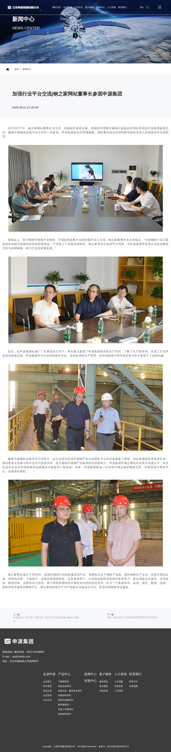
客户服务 (89, 7)
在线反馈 (103, 690)
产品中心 (78, 7)
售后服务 (103, 686)
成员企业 (47, 690)
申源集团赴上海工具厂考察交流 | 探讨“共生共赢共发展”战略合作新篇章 (46, 619)
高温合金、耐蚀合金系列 (70, 690)
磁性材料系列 (64, 714)
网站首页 (56, 7)
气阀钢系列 (63, 681)
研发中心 (90, 680)
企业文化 (47, 700)
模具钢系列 (63, 704)
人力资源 (111, 7)
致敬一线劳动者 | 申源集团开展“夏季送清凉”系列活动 (132, 617)
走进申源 (67, 7)
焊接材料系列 (64, 695)
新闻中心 (100, 7)
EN (141, 7)
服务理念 (103, 681)
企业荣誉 (47, 695)
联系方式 (133, 681)
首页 (16, 69)
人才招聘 (118, 690)
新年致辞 (47, 686)
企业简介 (47, 681)
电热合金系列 (64, 686)
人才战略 (118, 681)
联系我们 (122, 7)
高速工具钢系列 (65, 709)
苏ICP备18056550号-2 (118, 746)
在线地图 (133, 686)
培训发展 (118, 686)
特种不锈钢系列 (65, 700)
